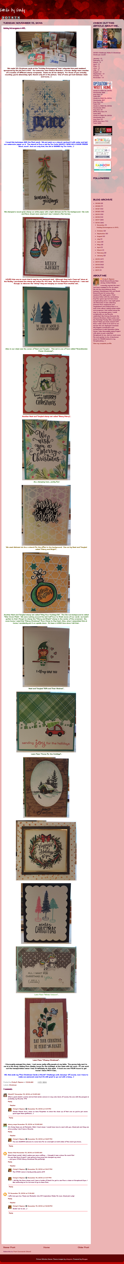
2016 (97, 222)
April (99, 247)
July (98, 239)
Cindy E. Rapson (19, 1109)
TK (9, 1193)
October (100, 231)
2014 (97, 262)
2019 (97, 214)
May (99, 244)
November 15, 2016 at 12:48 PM (40, 1206)
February (100, 253)
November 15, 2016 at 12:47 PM (40, 1169)
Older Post (83, 1247)
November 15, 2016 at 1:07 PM (39, 1178)
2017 (97, 220)
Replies (12, 1105)
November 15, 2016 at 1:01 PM (39, 1109)
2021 (97, 209)
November (101, 225)
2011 (97, 270)
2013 (97, 264)
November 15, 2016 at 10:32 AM (29, 1124)
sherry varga (12, 1124)
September (101, 233)
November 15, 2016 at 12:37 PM (40, 1139)
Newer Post (9, 1247)
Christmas (12, 1085)
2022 (98, 206)
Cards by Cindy (12, 10)
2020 (98, 211)
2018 (97, 217)
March (99, 250)
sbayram (69, 1259)
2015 (97, 259)
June (99, 242)
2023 (98, 203)
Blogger (85, 1259)
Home (46, 1247)
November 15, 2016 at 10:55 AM (29, 1152)
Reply (10, 1101)
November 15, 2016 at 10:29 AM (27, 1094)
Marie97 (11, 1094)
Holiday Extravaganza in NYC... (108, 227)
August (100, 236)
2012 (97, 267)
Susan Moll (12, 1152)
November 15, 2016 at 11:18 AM (22, 1193)
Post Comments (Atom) (22, 1251)
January (100, 255)
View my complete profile (102, 343)
